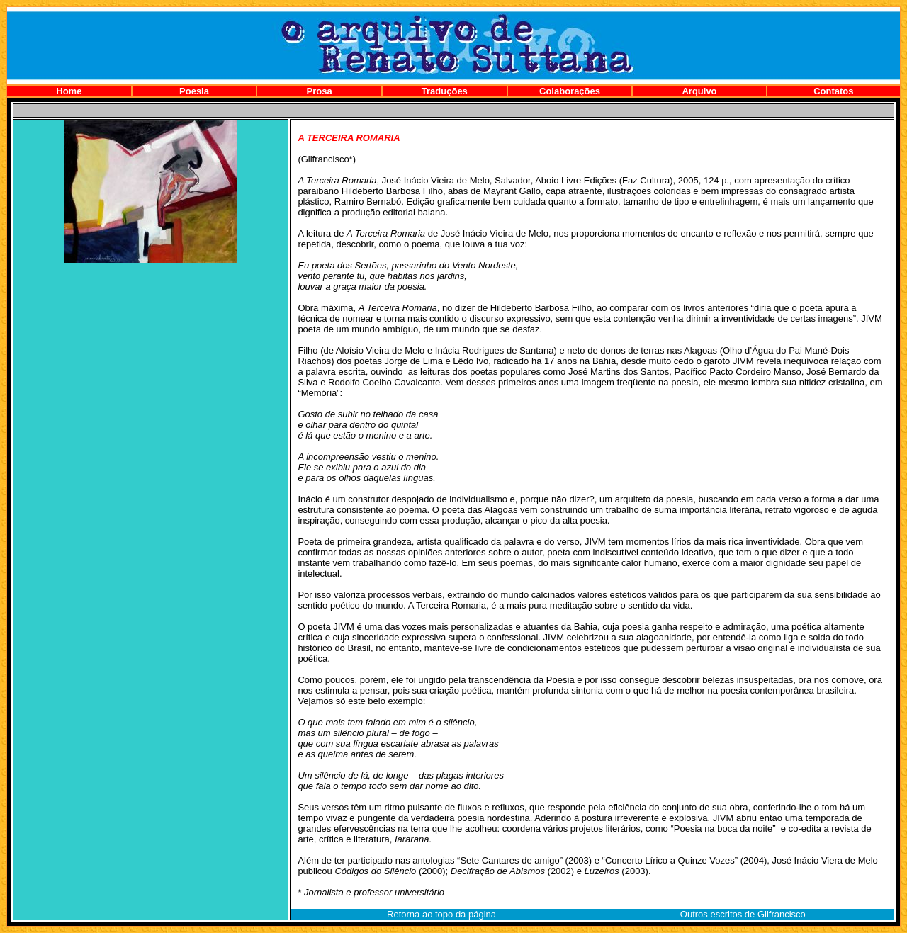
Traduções (445, 91)
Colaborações (569, 91)
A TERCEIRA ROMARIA (349, 137)
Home (68, 91)
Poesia (194, 91)
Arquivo (699, 91)
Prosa (319, 91)
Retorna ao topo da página (441, 914)
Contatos (833, 91)
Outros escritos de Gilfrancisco (743, 914)
